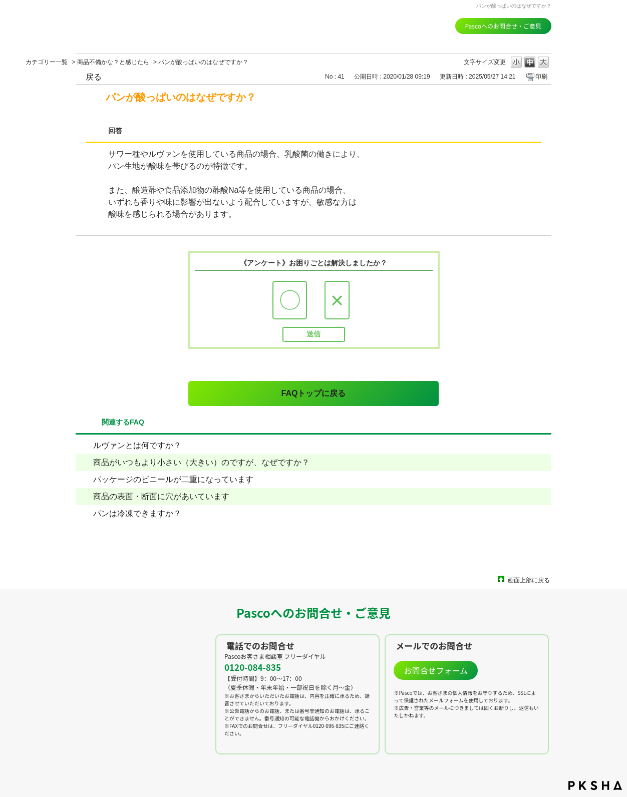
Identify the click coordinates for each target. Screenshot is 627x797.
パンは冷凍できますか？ (137, 513)
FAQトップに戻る (313, 393)
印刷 (541, 76)
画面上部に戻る (529, 580)
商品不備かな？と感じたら (113, 62)
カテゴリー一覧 (47, 62)
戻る (94, 77)
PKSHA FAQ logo (595, 785)
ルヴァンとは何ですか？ (137, 445)
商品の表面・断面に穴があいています (161, 496)
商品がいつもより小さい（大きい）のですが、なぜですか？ (201, 462)
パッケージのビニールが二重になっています (173, 479)
